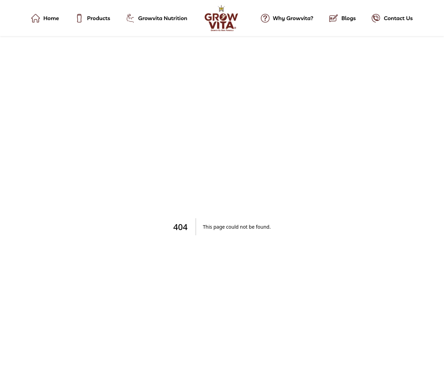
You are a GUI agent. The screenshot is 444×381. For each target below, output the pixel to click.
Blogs (342, 18)
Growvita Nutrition (156, 18)
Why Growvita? (287, 18)
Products (92, 18)
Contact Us (392, 18)
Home (45, 18)
